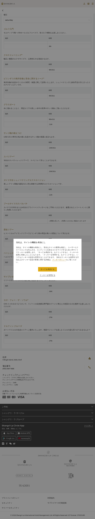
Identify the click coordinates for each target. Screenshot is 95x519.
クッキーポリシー (59, 260)
